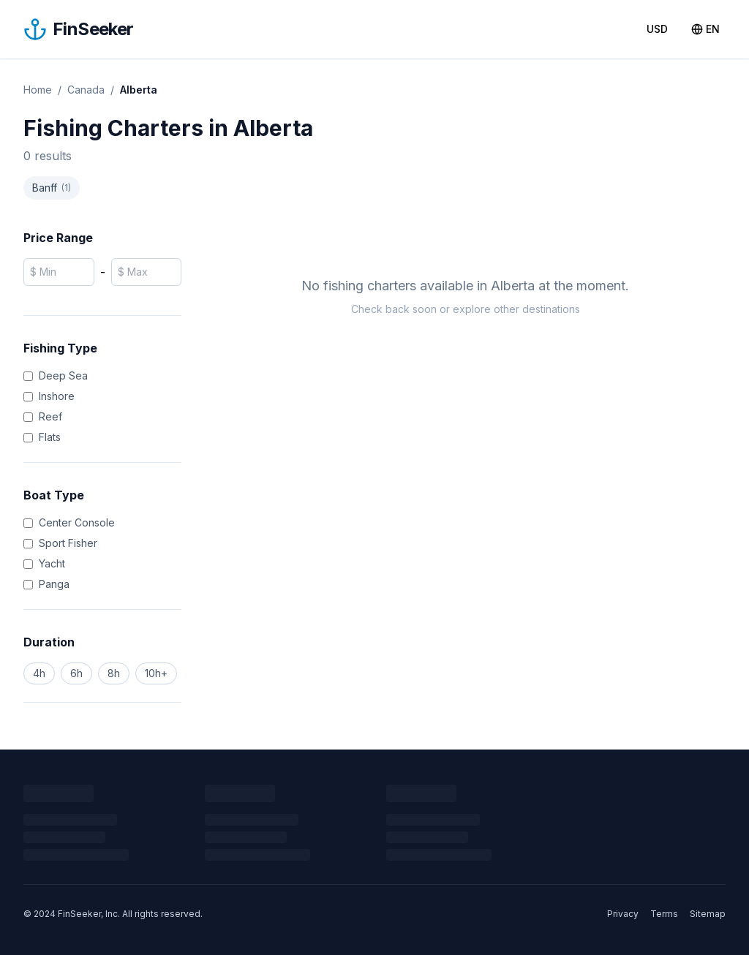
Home (37, 89)
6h (76, 673)
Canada (86, 89)
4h (39, 673)
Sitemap (708, 913)
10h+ (156, 673)
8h (114, 673)
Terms (664, 913)
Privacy (623, 913)
